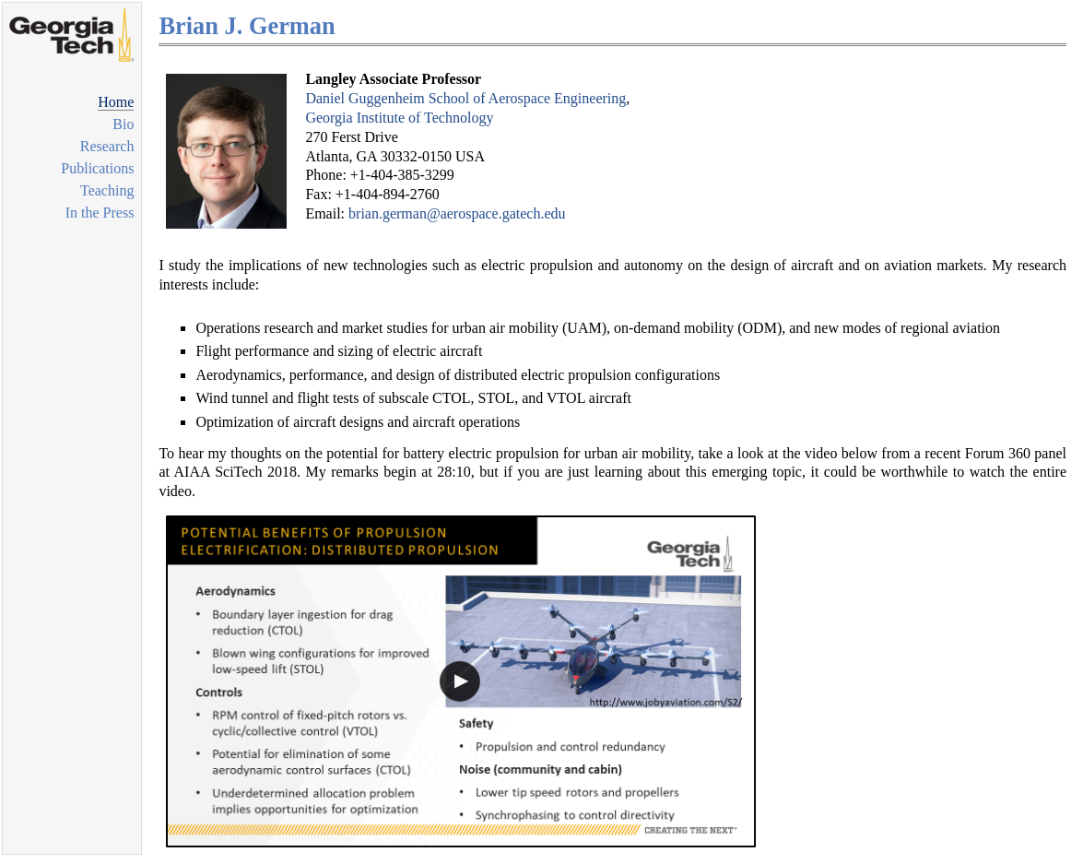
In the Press (100, 212)
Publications (97, 168)
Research (107, 146)
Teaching (107, 190)
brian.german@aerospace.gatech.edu (457, 213)
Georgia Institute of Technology (399, 117)
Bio (123, 124)
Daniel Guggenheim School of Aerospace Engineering (465, 98)
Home (116, 102)
